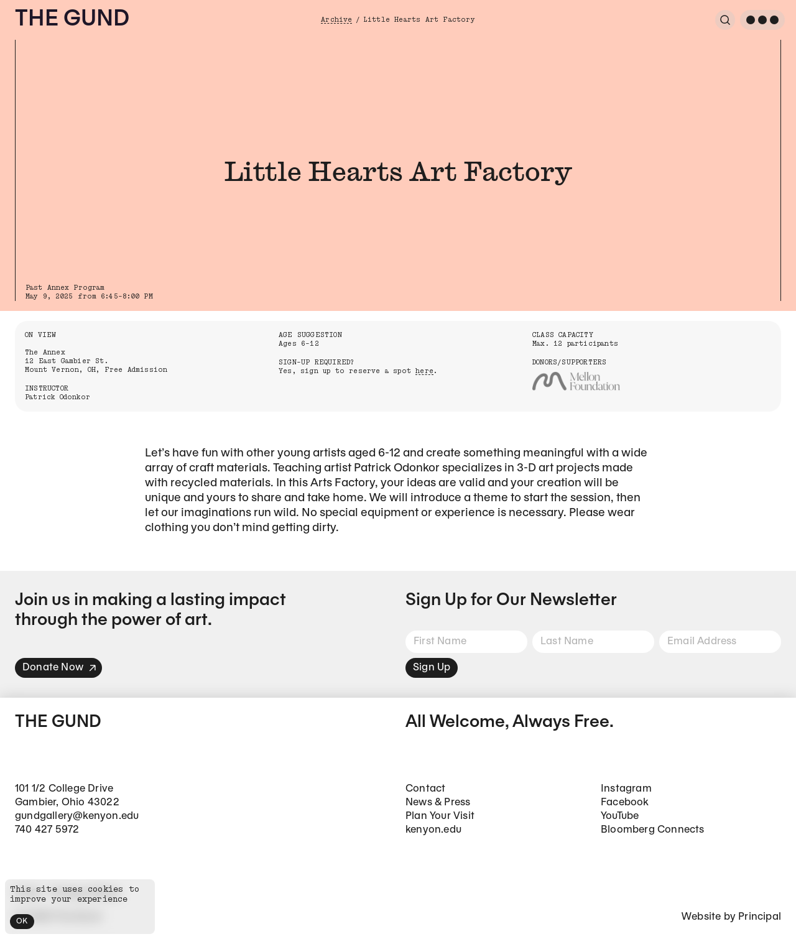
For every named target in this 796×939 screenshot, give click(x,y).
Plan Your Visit (439, 816)
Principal (759, 917)
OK (22, 921)
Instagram (626, 788)
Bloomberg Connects (653, 830)
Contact (425, 788)
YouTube (620, 816)
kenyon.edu (433, 830)
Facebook (625, 802)
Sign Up (431, 667)
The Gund (72, 19)
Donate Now (59, 667)
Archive (336, 20)
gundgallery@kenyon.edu (77, 816)
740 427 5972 (47, 830)
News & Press (437, 802)
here (424, 371)
